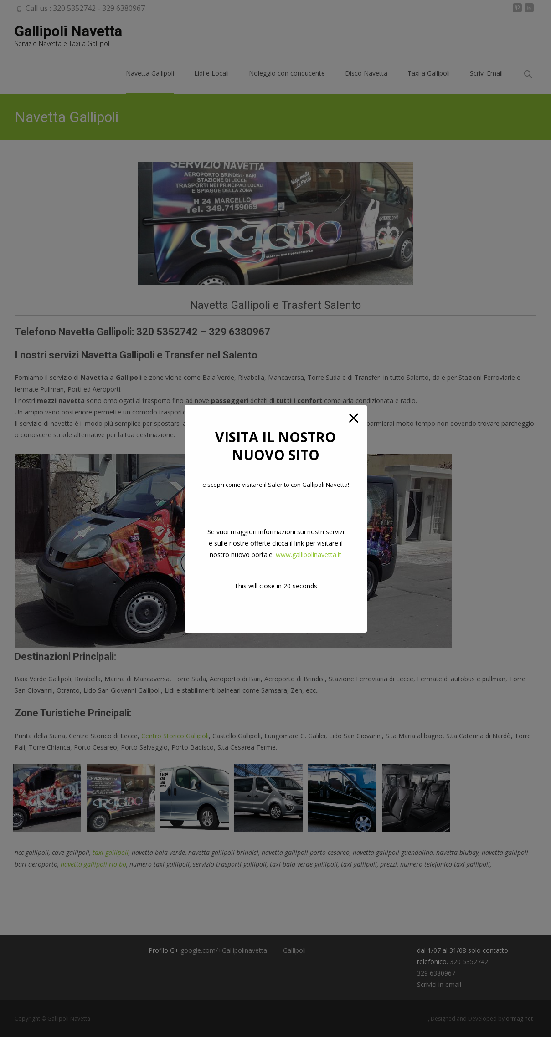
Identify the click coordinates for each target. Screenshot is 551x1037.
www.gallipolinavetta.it (308, 554)
